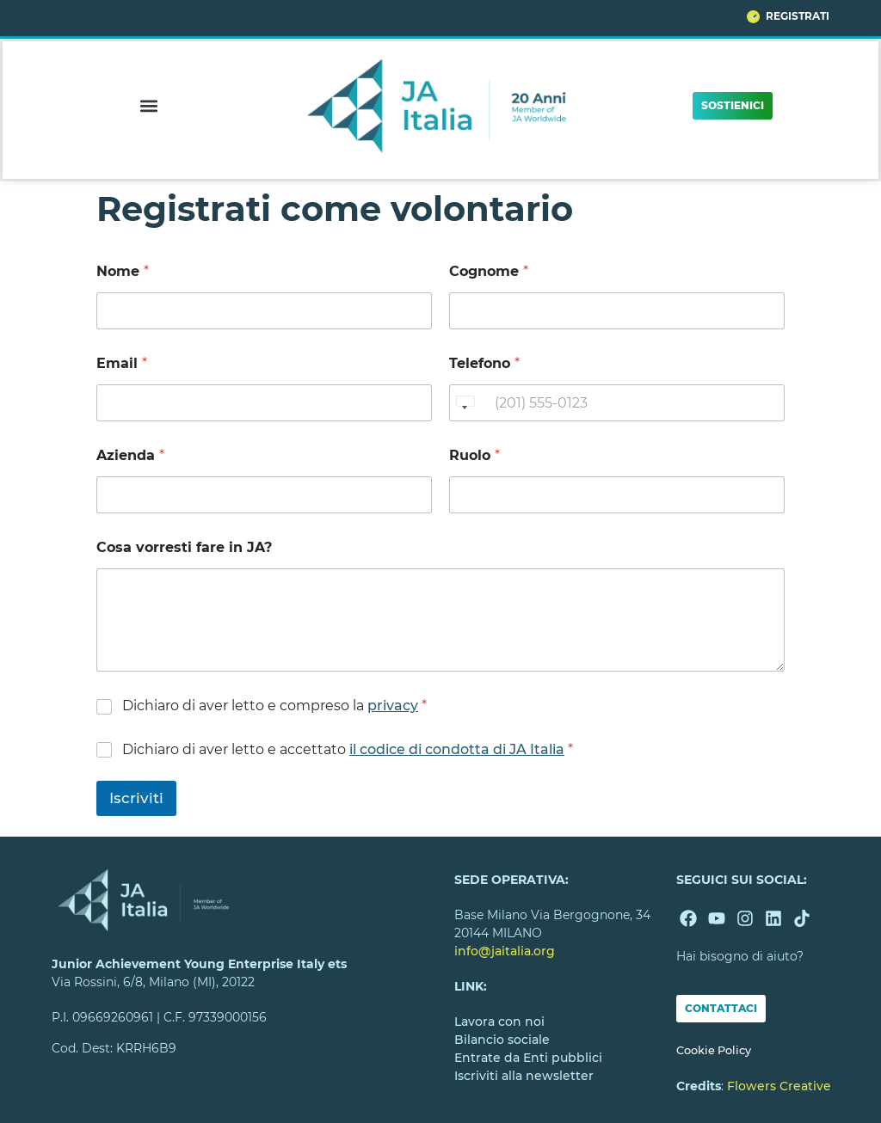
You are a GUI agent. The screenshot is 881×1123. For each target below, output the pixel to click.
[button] (148, 105)
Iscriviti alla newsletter (524, 1075)
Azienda (130, 455)
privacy (392, 705)
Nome (122, 271)
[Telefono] (617, 402)
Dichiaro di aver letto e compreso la (274, 705)
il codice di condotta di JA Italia (456, 749)
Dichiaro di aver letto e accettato (347, 749)
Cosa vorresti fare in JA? (184, 547)
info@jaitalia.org (504, 951)
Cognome (488, 271)
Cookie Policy (713, 1050)
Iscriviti (136, 798)
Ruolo (474, 455)
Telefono (484, 363)
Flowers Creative (779, 1086)
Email (121, 363)
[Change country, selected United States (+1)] (464, 402)
